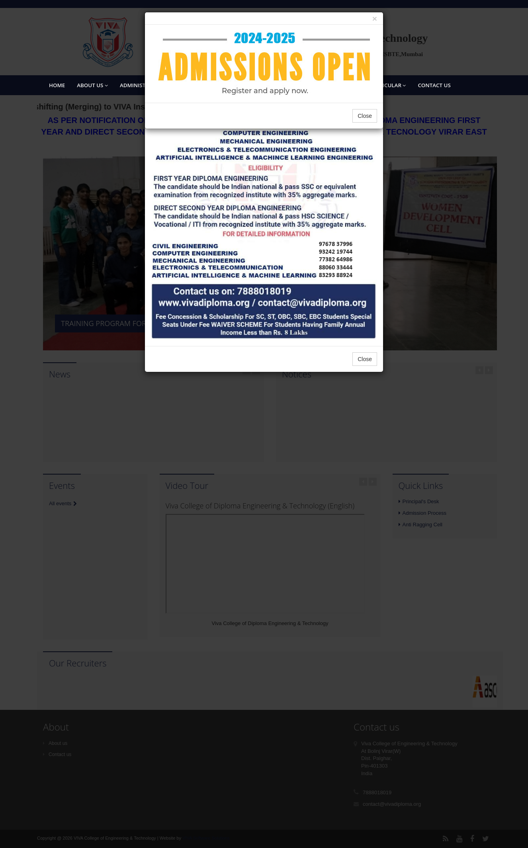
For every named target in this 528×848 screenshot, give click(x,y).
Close (365, 116)
